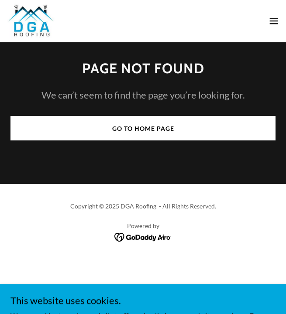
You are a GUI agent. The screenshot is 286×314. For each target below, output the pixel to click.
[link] (31, 20)
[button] (274, 21)
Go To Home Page (143, 128)
